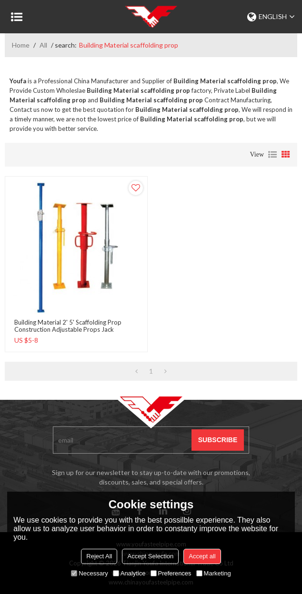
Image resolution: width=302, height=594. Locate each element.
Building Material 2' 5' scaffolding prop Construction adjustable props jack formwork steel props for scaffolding (67, 329)
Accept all (202, 556)
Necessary (89, 573)
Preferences (171, 573)
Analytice (129, 573)
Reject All (99, 556)
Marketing (213, 573)
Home (21, 45)
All (43, 45)
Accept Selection (150, 556)
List (272, 155)
